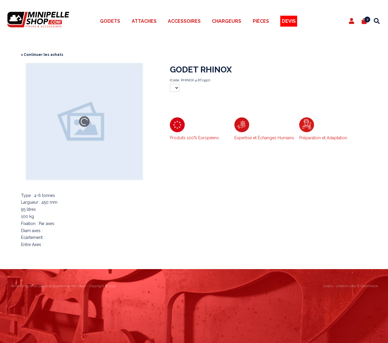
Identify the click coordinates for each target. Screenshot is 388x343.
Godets (110, 21)
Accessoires (184, 21)
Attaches (144, 21)
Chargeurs (226, 21)
